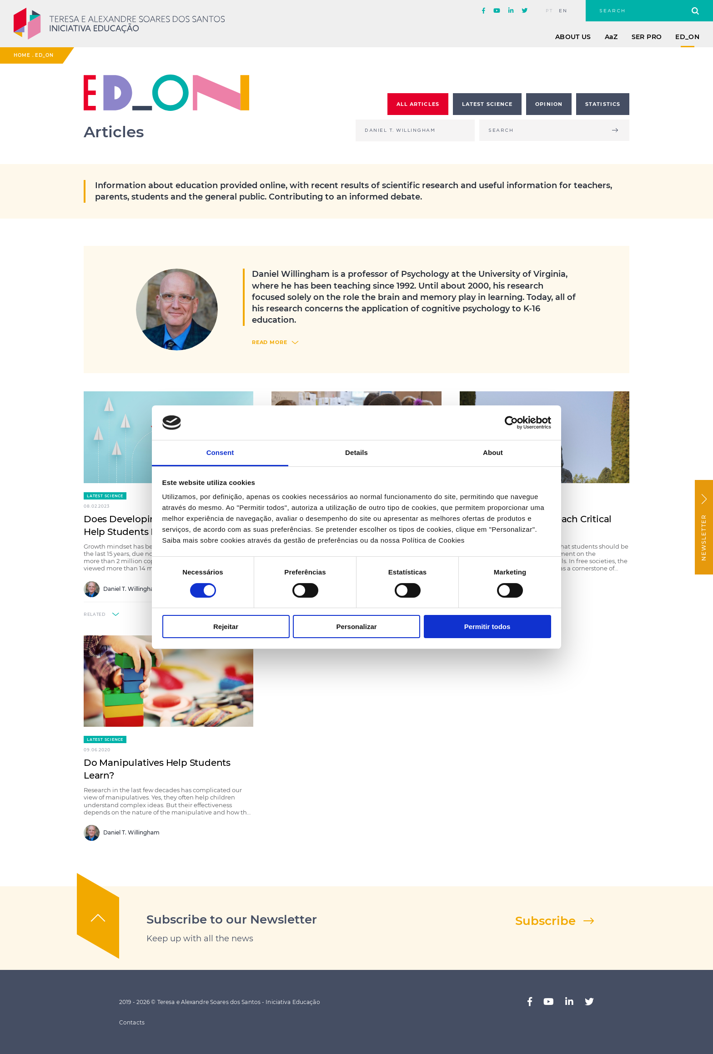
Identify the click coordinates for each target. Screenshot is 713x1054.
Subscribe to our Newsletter (231, 919)
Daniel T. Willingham (122, 589)
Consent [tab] (220, 452)
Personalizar (356, 626)
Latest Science (105, 496)
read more (269, 342)
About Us (573, 37)
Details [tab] (356, 452)
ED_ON (687, 37)
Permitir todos (487, 626)
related (94, 614)
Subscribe (545, 921)
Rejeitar (225, 626)
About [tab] (493, 452)
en (563, 11)
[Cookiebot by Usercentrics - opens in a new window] (511, 423)
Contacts (132, 1022)
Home (22, 55)
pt (549, 11)
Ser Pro (647, 37)
